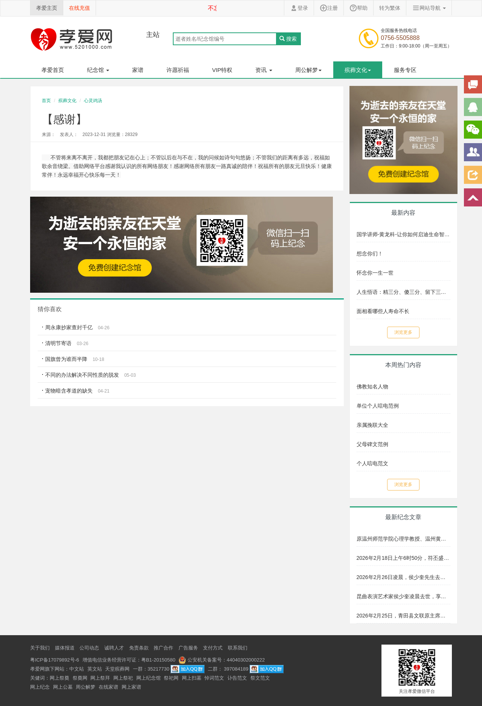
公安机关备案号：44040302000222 (221, 660)
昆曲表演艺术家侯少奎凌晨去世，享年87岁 (404, 596)
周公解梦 (85, 687)
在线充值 (79, 8)
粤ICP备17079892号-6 (54, 660)
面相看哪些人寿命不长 (383, 311)
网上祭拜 (100, 678)
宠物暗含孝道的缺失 (69, 391)
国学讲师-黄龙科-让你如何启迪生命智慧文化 (404, 234)
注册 (329, 8)
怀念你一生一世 (375, 273)
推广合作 (163, 648)
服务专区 (405, 70)
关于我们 (40, 648)
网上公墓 (63, 687)
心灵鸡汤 (93, 100)
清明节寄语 (58, 343)
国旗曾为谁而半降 (66, 359)
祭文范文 (260, 678)
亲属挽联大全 (372, 425)
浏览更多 (403, 332)
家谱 (137, 70)
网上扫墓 (191, 678)
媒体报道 (65, 648)
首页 (46, 100)
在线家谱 (108, 687)
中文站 (76, 669)
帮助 (358, 8)
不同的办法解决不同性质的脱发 (82, 375)
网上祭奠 (59, 678)
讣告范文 (237, 678)
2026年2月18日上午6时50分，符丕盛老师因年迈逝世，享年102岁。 (404, 558)
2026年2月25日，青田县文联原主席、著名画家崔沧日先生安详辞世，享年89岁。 (404, 616)
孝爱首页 (52, 70)
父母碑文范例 (372, 444)
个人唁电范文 (372, 463)
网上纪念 (40, 687)
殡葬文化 (67, 100)
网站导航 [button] (429, 8)
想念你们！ (370, 254)
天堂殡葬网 (117, 669)
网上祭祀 (123, 678)
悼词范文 (214, 678)
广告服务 (188, 648)
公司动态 (89, 648)
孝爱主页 (46, 8)
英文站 (94, 669)
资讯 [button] (263, 70)
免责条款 (139, 648)
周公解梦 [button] (308, 70)
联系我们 (237, 648)
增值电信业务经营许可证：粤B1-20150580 (128, 660)
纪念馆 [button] (98, 70)
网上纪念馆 (148, 678)
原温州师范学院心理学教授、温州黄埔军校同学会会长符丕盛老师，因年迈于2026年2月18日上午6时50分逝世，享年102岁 (404, 539)
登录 (299, 8)
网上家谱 (131, 687)
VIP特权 (222, 70)
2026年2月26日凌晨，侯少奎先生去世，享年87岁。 (404, 577)
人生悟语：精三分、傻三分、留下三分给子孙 (404, 292)
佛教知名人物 (372, 387)
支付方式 (213, 648)
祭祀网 (171, 678)
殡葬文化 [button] (358, 70)
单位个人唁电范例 (378, 406)
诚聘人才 (114, 648)
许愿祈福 (177, 70)
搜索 (288, 39)
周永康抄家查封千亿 (69, 327)
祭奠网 (80, 678)
